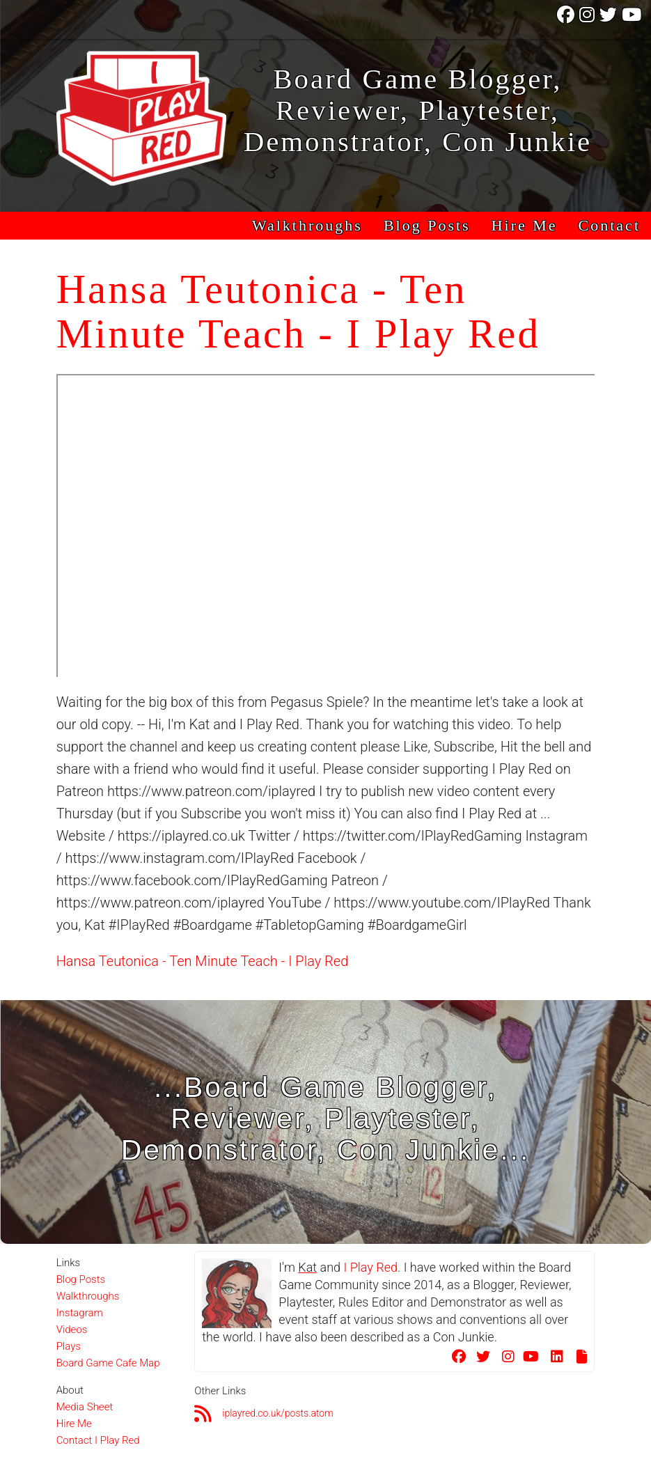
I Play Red (370, 1267)
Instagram (79, 1313)
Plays (68, 1346)
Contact (610, 225)
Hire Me (525, 225)
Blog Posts (427, 225)
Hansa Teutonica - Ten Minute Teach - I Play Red (202, 961)
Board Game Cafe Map (108, 1363)
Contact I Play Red (98, 1440)
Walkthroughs (307, 225)
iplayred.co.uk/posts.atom (277, 1413)
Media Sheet (84, 1407)
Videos (72, 1329)
